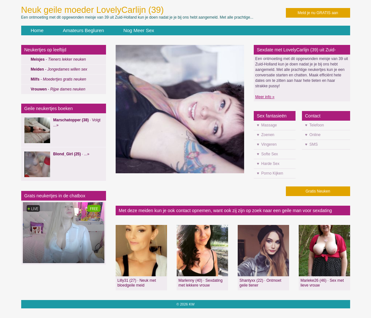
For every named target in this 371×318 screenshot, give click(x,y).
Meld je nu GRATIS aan (318, 13)
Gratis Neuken (317, 191)
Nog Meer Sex (138, 30)
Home (37, 30)
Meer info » (265, 97)
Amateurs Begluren (83, 30)
